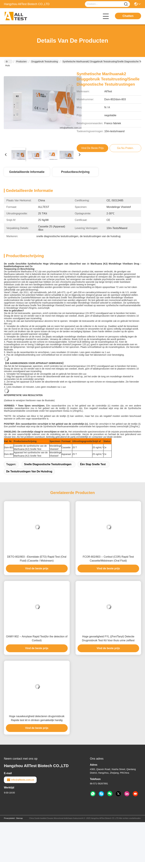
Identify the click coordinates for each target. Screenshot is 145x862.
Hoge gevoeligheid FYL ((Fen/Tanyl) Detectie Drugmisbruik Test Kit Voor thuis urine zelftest (108, 638)
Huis (7, 61)
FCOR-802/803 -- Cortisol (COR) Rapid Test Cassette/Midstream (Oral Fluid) (108, 558)
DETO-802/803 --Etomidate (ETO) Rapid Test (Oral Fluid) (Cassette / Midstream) (36, 558)
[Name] (126, 4)
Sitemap (19, 818)
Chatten (128, 16)
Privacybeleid (9, 818)
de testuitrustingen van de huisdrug (29, 471)
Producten (21, 61)
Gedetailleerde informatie (26, 172)
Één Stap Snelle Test (93, 464)
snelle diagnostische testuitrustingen (47, 464)
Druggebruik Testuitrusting (44, 61)
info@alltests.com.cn (20, 780)
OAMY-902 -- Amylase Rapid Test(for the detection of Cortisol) (36, 638)
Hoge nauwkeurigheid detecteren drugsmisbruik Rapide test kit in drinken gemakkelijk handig (36, 718)
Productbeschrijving (75, 172)
